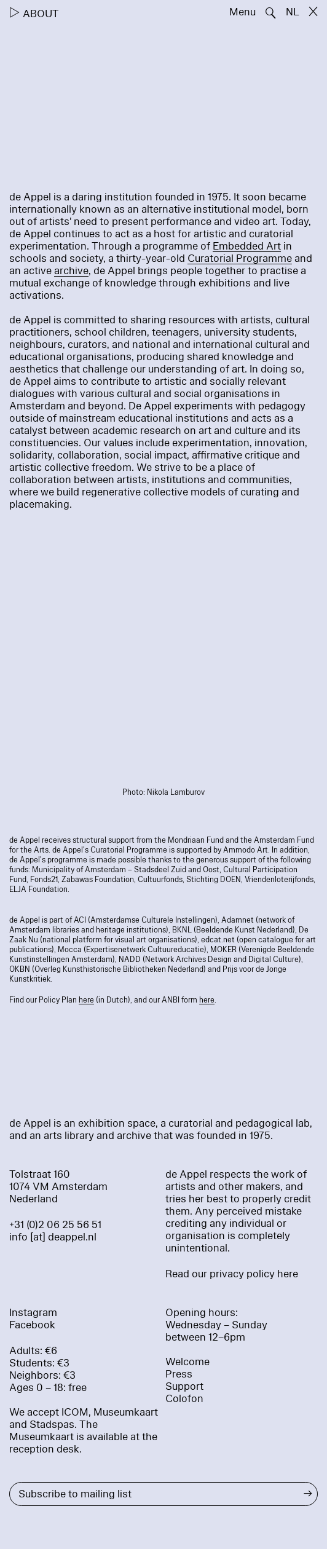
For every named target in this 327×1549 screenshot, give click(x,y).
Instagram (33, 1313)
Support (184, 1386)
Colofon (184, 1399)
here (86, 1000)
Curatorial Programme (239, 258)
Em (220, 246)
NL (292, 12)
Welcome (187, 1362)
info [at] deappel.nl (53, 1237)
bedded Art (254, 246)
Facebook (32, 1325)
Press (178, 1374)
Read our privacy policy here (231, 1274)
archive (71, 271)
